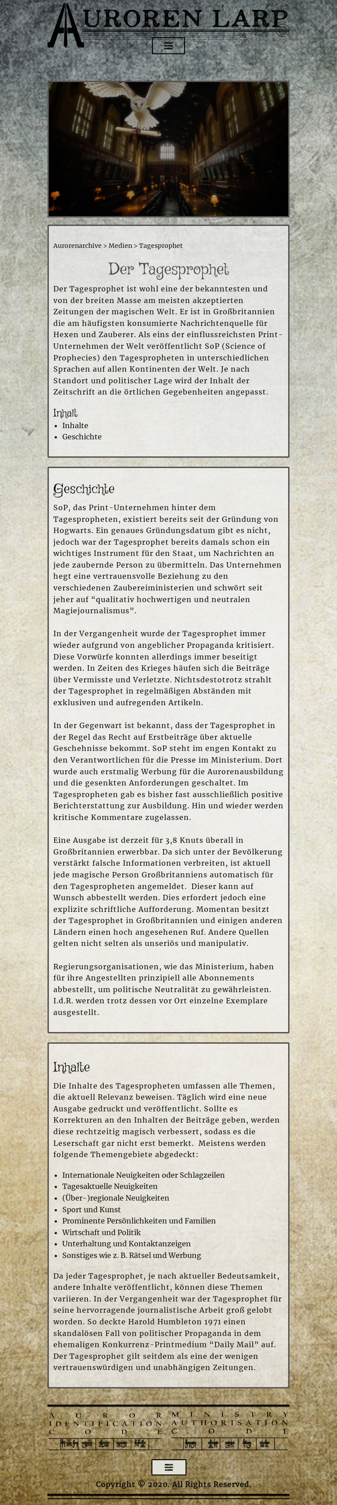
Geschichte (82, 436)
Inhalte (75, 425)
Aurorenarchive (77, 246)
